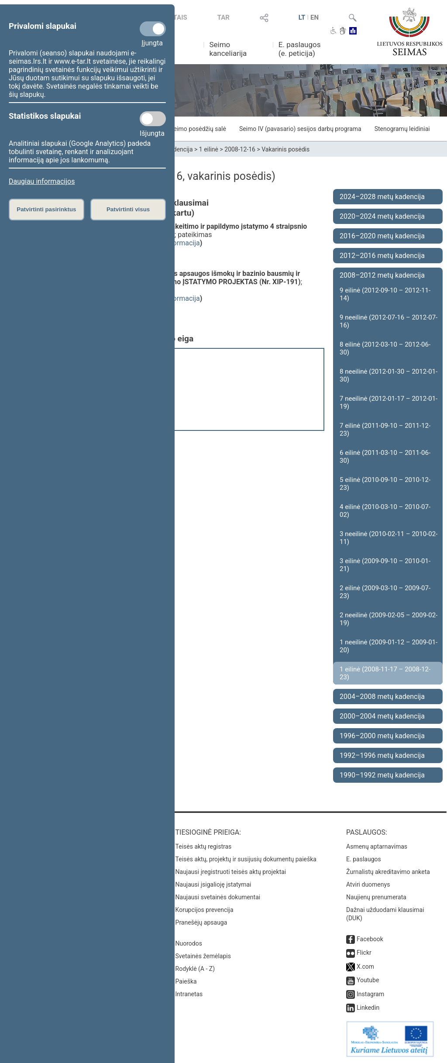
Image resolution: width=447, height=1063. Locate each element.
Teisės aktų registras (203, 846)
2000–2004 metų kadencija (382, 716)
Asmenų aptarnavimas (376, 846)
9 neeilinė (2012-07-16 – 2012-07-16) (388, 321)
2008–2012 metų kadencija (382, 275)
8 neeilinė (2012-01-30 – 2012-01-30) (388, 375)
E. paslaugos (363, 859)
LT (302, 17)
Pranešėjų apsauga (201, 922)
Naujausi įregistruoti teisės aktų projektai (230, 871)
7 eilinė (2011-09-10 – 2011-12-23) (385, 429)
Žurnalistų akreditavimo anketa (388, 871)
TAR (223, 17)
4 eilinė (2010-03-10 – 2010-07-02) (385, 511)
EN (314, 17)
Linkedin (368, 1007)
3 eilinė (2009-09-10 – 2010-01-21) (385, 565)
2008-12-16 (239, 149)
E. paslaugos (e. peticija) (300, 49)
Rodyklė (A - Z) (195, 968)
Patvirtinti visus (128, 209)
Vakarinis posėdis (285, 149)
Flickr (364, 952)
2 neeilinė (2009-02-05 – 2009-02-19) (388, 619)
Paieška (186, 981)
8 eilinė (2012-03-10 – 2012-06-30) (385, 348)
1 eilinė (208, 149)
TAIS (180, 17)
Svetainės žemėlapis (203, 956)
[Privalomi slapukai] (153, 28)
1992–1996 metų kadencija (382, 755)
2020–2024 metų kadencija (382, 216)
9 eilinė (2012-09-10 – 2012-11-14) (385, 294)
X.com (365, 966)
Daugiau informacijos (42, 181)
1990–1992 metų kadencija (382, 775)
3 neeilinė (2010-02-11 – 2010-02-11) (388, 538)
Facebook (370, 939)
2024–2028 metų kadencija (382, 197)
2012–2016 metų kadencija (382, 255)
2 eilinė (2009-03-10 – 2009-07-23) (385, 592)
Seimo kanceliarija (228, 49)
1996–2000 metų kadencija (382, 736)
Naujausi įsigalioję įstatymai (213, 884)
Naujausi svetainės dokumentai (218, 897)
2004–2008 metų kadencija (382, 696)
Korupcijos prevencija (204, 909)
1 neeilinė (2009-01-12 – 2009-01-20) (388, 646)
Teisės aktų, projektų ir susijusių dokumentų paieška (245, 859)
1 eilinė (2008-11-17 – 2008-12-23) (385, 673)
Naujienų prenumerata (376, 897)
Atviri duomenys (368, 884)
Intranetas (189, 994)
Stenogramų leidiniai (402, 128)
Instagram (370, 994)
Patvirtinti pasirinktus (46, 209)
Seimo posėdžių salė (198, 128)
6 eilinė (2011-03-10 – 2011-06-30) (385, 456)
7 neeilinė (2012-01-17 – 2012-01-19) (388, 402)
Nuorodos (188, 943)
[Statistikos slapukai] (153, 118)
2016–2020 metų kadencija (382, 236)
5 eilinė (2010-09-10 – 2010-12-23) (385, 484)
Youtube (368, 980)
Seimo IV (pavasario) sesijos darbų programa (300, 128)
